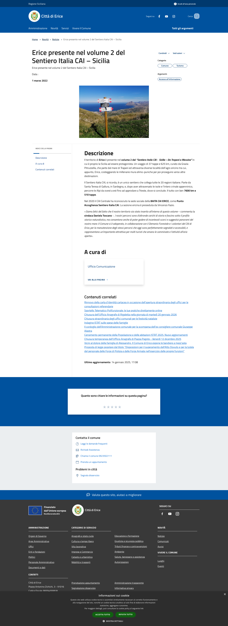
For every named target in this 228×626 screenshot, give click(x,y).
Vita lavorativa (79, 546)
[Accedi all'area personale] (185, 3)
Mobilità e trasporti (81, 562)
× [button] (225, 594)
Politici (31, 557)
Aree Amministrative (38, 541)
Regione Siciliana (36, 4)
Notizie (55, 39)
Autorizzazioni (122, 562)
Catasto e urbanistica (82, 557)
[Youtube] (163, 16)
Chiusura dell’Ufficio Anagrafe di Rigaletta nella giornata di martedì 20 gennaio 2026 (130, 314)
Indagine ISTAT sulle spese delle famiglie (106, 323)
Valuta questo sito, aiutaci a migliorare (114, 494)
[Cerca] (196, 16)
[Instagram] (170, 16)
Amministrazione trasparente (129, 583)
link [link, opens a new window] (142, 608)
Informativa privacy (124, 588)
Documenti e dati (36, 567)
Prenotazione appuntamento (86, 583)
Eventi (161, 566)
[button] (114, 621)
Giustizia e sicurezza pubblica (129, 541)
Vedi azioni (179, 53)
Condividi (165, 53)
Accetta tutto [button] (103, 614)
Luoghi (161, 561)
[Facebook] (155, 16)
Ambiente (119, 551)
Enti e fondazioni (36, 551)
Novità (45, 39)
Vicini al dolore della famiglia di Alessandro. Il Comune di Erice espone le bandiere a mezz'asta (135, 343)
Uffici (31, 546)
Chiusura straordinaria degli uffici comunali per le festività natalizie (120, 319)
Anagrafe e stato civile (83, 536)
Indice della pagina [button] (43, 148)
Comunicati (163, 541)
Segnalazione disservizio (84, 588)
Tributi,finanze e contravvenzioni (131, 546)
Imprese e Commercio (82, 551)
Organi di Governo (37, 536)
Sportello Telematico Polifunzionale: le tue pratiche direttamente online (123, 310)
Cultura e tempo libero (83, 541)
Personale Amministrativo (41, 562)
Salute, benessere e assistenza (130, 557)
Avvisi (161, 546)
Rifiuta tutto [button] (126, 614)
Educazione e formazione (127, 536)
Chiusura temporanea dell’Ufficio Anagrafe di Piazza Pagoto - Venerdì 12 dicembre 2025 (132, 339)
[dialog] (114, 608)
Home (35, 39)
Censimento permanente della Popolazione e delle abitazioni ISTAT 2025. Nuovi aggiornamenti (136, 335)
